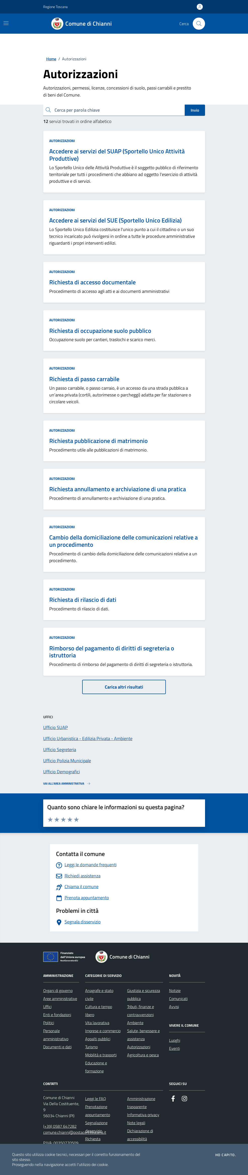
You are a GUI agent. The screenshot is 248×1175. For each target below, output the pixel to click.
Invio (195, 110)
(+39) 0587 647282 (60, 1126)
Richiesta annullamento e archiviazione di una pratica (117, 489)
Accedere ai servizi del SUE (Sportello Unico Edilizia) (115, 220)
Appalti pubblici (97, 1039)
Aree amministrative (60, 999)
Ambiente (135, 1023)
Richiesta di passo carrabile (84, 379)
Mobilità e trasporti (101, 1055)
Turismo (91, 1047)
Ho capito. (225, 1155)
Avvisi (174, 1007)
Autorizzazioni (62, 140)
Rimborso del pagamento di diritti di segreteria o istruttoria (111, 652)
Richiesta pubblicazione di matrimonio (98, 440)
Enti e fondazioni (57, 1015)
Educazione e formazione (96, 1067)
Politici (48, 1023)
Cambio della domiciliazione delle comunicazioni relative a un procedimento (123, 541)
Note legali (136, 1123)
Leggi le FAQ (95, 1099)
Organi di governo (58, 990)
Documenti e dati (57, 1047)
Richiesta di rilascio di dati (82, 599)
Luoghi (174, 1040)
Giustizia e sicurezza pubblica (143, 994)
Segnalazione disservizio (96, 1127)
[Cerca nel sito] (199, 24)
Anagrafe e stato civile (99, 994)
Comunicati (178, 999)
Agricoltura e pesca (143, 1055)
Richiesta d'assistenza (95, 1143)
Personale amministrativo (55, 1035)
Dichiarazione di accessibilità (140, 1135)
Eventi (174, 1048)
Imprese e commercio (103, 1031)
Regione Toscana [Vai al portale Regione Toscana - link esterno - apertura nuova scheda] (55, 6)
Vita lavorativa (97, 1023)
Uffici (47, 1007)
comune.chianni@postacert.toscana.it (74, 1132)
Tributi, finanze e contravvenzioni (140, 1011)
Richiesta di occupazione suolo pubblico (100, 330)
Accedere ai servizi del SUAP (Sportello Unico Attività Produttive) (117, 155)
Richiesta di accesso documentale (92, 282)
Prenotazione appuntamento (97, 1111)
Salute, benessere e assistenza (143, 1035)
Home (51, 59)
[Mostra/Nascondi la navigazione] (6, 23)
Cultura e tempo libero (98, 1011)
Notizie (175, 990)
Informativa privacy (143, 1115)
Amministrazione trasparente (141, 1103)
